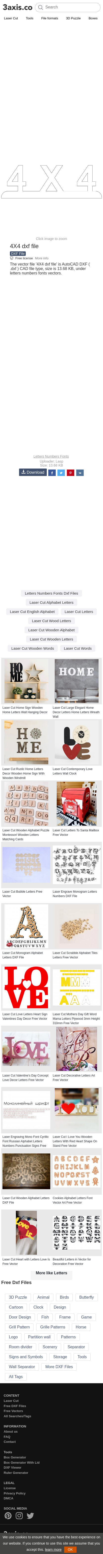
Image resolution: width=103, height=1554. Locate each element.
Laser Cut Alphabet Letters (51, 602)
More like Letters (51, 1273)
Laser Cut (11, 18)
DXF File (18, 254)
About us (11, 1431)
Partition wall (39, 1337)
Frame (65, 1317)
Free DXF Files (15, 1406)
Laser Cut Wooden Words (32, 648)
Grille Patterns (52, 1327)
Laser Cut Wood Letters (51, 621)
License (10, 1488)
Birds (64, 1297)
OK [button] (70, 1550)
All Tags (16, 1377)
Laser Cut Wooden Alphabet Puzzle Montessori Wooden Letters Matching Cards (25, 835)
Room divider (20, 1347)
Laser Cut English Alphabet (32, 611)
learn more (53, 1550)
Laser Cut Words (78, 648)
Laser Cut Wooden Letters (51, 639)
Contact (10, 1442)
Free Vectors (13, 1411)
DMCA (8, 1498)
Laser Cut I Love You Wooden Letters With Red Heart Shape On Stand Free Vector (75, 1141)
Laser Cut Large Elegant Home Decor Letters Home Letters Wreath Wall (76, 712)
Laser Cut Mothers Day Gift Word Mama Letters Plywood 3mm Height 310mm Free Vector (76, 1019)
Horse (81, 1327)
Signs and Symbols (26, 1357)
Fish (45, 1317)
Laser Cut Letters (79, 611)
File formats (49, 18)
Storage (60, 1357)
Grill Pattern (19, 1327)
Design (60, 1307)
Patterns (68, 1337)
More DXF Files (59, 1367)
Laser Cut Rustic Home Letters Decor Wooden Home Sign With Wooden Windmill (23, 773)
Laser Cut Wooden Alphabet (51, 630)
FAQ (7, 1437)
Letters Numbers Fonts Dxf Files (51, 593)
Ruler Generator (16, 1473)
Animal (43, 1297)
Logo (13, 1337)
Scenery (50, 1347)
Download (33, 472)
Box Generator (15, 1457)
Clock (38, 1307)
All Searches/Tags (17, 1416)
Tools (29, 18)
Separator (76, 1347)
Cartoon (16, 1307)
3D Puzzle (73, 18)
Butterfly (86, 1297)
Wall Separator (22, 1367)
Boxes (93, 18)
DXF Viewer (12, 1467)
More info (41, 258)
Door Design (20, 1317)
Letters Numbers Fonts (51, 456)
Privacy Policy (15, 1493)
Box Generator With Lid (22, 1462)
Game (86, 1317)
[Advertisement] (51, 75)
